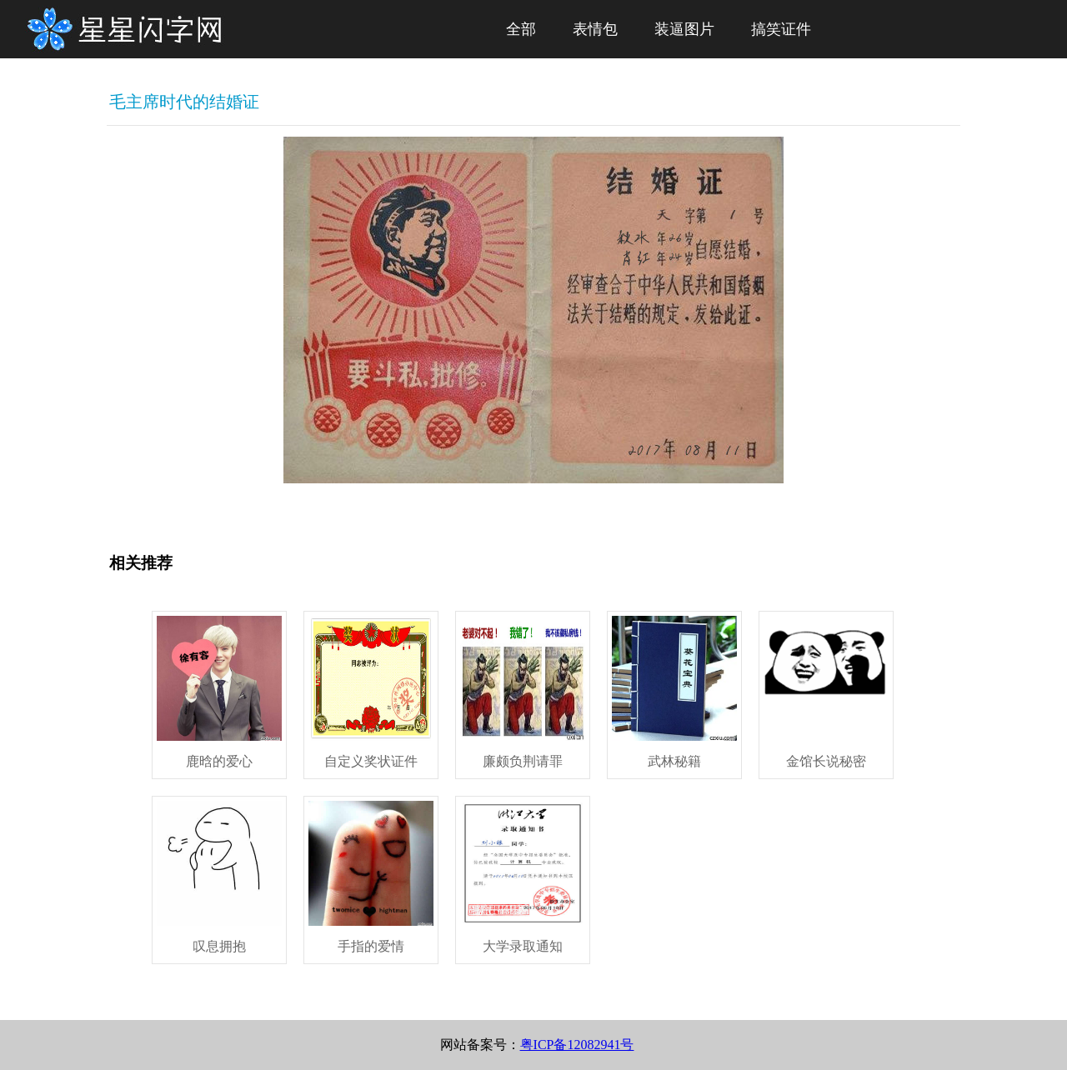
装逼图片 (684, 29)
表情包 (595, 29)
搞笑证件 (781, 29)
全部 (521, 29)
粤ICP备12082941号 (577, 1045)
